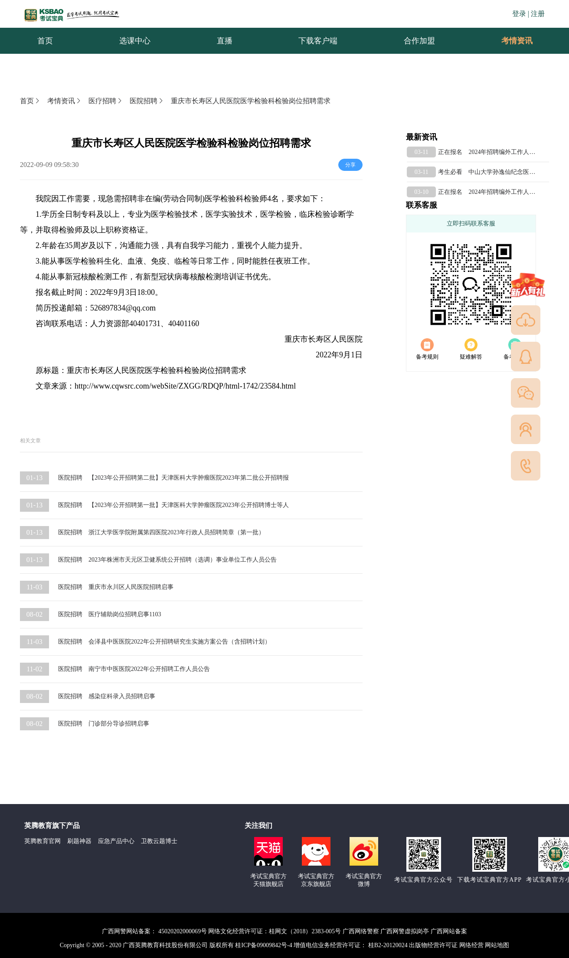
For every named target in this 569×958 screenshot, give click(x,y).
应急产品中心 (116, 841)
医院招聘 (147, 101)
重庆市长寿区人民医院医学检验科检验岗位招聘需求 (250, 101)
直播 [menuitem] (224, 40)
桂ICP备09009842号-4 (263, 945)
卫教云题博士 (159, 841)
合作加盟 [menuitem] (419, 40)
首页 (30, 101)
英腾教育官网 (42, 841)
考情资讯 (510, 40)
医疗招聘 (105, 101)
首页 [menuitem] (45, 40)
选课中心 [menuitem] (134, 40)
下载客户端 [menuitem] (317, 40)
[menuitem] (516, 41)
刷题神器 (79, 841)
